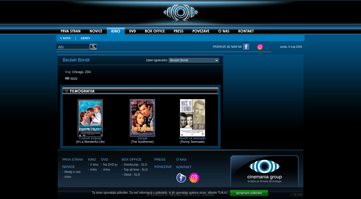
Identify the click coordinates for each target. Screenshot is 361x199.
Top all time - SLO (136, 169)
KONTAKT (183, 167)
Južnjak (142, 137)
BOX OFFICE (132, 159)
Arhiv (67, 177)
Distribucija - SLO (135, 164)
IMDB (71, 78)
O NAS (181, 159)
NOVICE (68, 167)
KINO (92, 159)
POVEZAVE (163, 167)
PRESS (159, 159)
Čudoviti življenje (90, 137)
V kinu (94, 164)
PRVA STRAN (72, 159)
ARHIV (85, 38)
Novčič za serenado (192, 137)
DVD (104, 159)
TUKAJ (222, 192)
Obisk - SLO (132, 174)
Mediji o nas (72, 172)
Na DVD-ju (110, 164)
